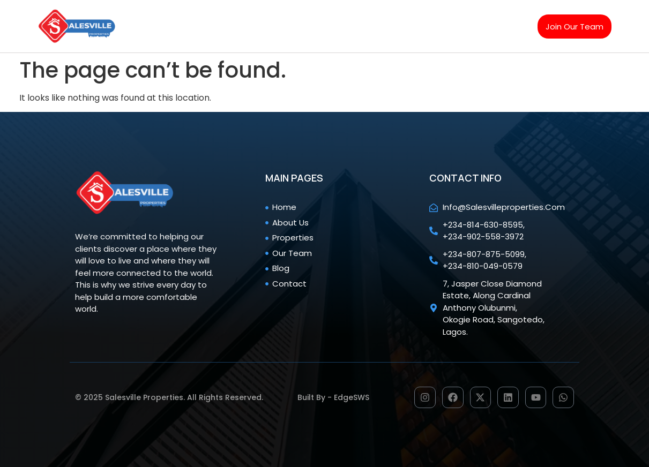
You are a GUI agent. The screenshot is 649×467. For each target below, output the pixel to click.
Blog (424, 13)
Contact (209, 38)
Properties (308, 13)
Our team (373, 13)
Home (204, 13)
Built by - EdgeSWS (333, 397)
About (251, 13)
